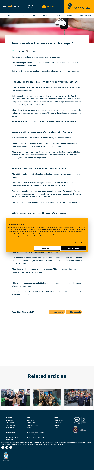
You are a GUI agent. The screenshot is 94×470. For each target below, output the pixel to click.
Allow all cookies (73, 248)
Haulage (70, 15)
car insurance (72, 71)
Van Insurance (10, 435)
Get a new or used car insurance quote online (30, 292)
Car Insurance (10, 420)
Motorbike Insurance (12, 437)
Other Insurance (85, 15)
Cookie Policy (31, 422)
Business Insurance (11, 430)
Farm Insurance (10, 432)
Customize (46, 248)
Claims (16, 6)
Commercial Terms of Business (36, 430)
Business (46, 15)
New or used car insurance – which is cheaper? (38, 467)
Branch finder (30, 6)
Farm (58, 15)
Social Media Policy (32, 425)
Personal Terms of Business (35, 432)
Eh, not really (75, 312)
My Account (48, 6)
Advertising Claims (32, 435)
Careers (29, 427)
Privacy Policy (31, 420)
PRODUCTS (9, 417)
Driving (23, 467)
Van (33, 15)
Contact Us (57, 422)
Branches (56, 425)
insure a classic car (45, 110)
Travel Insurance (10, 427)
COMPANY (29, 417)
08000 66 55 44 (79, 6)
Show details (78, 243)
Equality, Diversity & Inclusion (35, 437)
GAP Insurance (10, 422)
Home (21, 15)
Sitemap (56, 430)
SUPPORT (56, 417)
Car (9, 15)
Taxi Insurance (10, 439)
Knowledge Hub (58, 420)
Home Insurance (10, 425)
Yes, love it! (58, 312)
